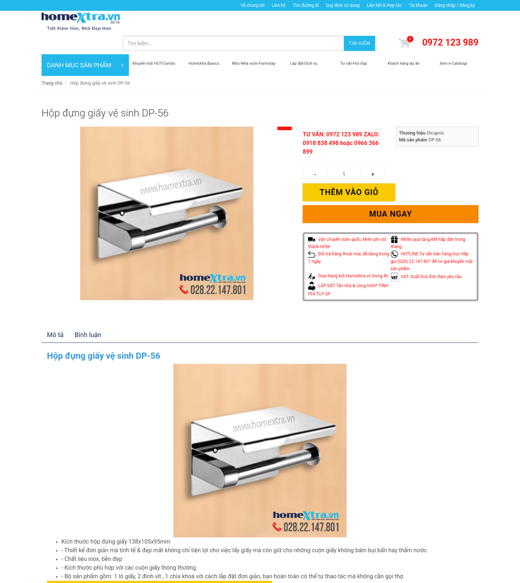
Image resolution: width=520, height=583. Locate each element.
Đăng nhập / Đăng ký (455, 5)
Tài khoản (418, 5)
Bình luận (88, 304)
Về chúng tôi (252, 5)
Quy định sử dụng (342, 5)
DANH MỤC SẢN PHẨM (85, 43)
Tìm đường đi (306, 5)
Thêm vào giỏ (434, 152)
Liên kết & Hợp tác (384, 5)
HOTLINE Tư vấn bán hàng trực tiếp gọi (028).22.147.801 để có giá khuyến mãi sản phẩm (432, 221)
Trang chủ (52, 61)
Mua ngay (390, 174)
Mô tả (55, 304)
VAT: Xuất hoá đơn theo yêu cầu (426, 236)
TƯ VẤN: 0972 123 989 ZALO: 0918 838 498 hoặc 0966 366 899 (341, 121)
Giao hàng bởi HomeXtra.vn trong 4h (348, 236)
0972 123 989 (450, 21)
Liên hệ (278, 5)
